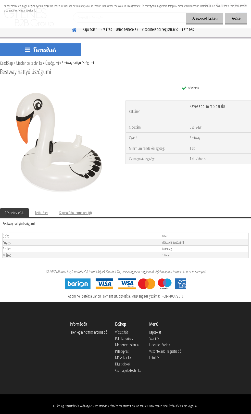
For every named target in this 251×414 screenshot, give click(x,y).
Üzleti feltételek (127, 29)
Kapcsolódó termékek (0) (75, 212)
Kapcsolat (90, 29)
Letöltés (188, 29)
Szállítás (106, 29)
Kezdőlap (6, 63)
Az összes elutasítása (204, 18)
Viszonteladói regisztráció (160, 29)
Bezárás (236, 18)
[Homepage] (71, 29)
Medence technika (29, 63)
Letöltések (41, 212)
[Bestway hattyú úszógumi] (58, 85)
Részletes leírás (14, 212)
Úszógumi (52, 63)
